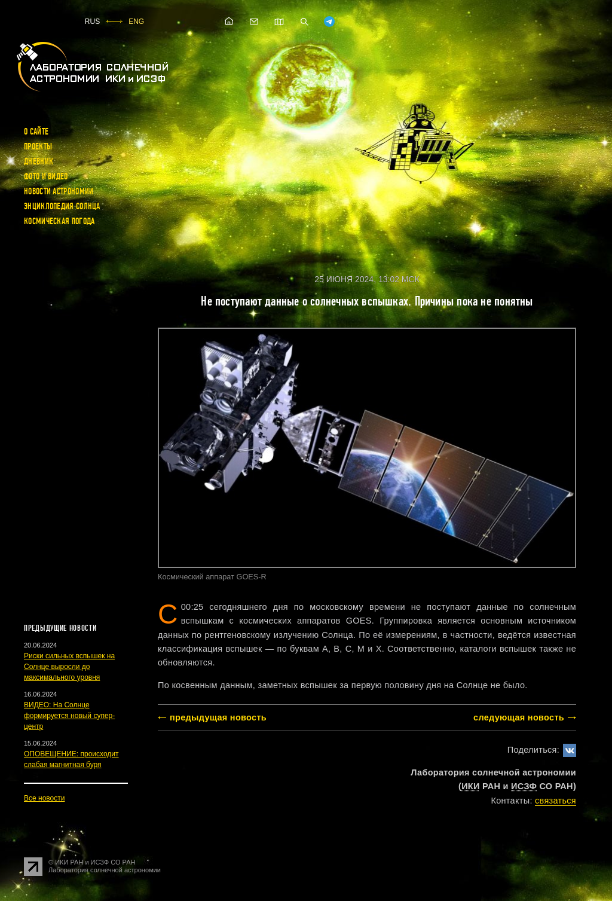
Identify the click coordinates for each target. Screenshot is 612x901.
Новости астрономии (58, 191)
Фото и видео (46, 176)
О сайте (36, 131)
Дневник (38, 161)
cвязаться (555, 800)
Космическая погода (59, 221)
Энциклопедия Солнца (62, 206)
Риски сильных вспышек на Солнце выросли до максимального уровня (69, 667)
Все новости (44, 798)
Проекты (38, 146)
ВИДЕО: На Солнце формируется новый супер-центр (69, 716)
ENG (136, 21)
